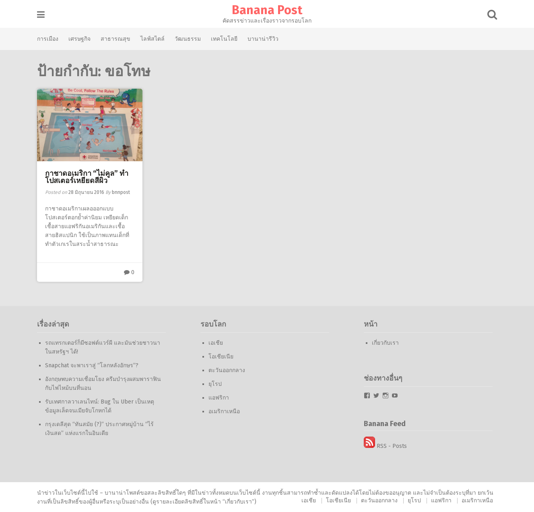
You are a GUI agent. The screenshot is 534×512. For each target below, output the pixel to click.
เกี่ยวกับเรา (385, 342)
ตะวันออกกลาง (227, 370)
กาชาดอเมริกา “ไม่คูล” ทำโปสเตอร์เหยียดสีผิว (87, 177)
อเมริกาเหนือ (224, 411)
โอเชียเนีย (221, 356)
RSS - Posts (385, 446)
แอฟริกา (219, 397)
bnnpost (121, 192)
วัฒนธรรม (188, 38)
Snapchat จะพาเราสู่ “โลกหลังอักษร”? (92, 365)
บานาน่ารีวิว (263, 38)
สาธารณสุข (116, 38)
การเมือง (48, 38)
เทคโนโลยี (224, 38)
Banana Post (267, 10)
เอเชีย (216, 342)
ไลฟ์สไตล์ (153, 38)
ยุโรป (215, 384)
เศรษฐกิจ (80, 38)
